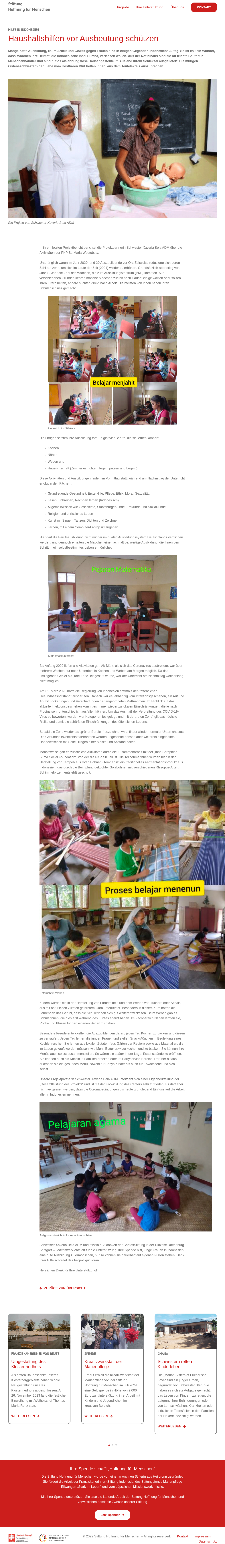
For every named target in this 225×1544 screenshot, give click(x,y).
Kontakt (182, 1536)
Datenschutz (208, 1541)
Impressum (202, 1536)
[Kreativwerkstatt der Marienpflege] (112, 1316)
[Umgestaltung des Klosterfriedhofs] (39, 1316)
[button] (109, 1445)
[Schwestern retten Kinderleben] (186, 1316)
